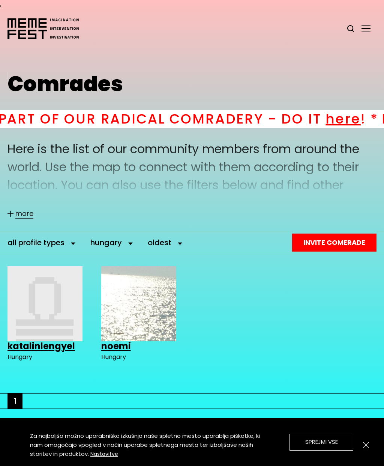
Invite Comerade (334, 242)
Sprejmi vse (321, 442)
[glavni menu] (366, 28)
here (355, 118)
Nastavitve (104, 454)
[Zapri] (366, 444)
